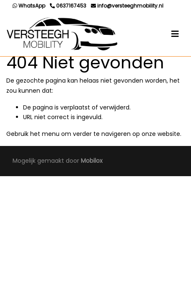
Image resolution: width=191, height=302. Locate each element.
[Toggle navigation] (175, 34)
